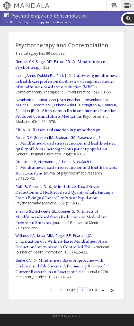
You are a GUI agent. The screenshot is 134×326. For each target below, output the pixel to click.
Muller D (22, 104)
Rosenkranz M (97, 99)
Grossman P (25, 161)
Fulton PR (62, 61)
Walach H (85, 161)
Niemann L (47, 161)
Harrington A (89, 104)
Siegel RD (44, 61)
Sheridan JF (24, 110)
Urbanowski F (65, 104)
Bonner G (66, 211)
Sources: (14, 22)
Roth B (21, 186)
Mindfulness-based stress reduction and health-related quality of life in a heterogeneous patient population (65, 146)
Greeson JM (43, 137)
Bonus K (109, 104)
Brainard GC (65, 137)
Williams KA (25, 235)
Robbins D (37, 186)
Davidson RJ (25, 99)
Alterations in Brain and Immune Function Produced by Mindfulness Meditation (66, 113)
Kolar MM (45, 235)
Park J (61, 75)
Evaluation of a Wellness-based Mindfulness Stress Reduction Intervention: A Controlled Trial (61, 244)
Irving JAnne (25, 75)
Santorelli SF (42, 104)
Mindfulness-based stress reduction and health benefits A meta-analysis (66, 170)
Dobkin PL (45, 75)
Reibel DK (23, 137)
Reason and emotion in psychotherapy (66, 129)
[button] (127, 5)
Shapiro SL (24, 211)
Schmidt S (66, 161)
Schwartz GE (45, 211)
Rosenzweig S (89, 137)
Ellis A (20, 129)
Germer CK (24, 61)
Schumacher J (71, 99)
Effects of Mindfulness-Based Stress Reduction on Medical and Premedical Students (61, 216)
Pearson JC (82, 235)
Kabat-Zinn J (48, 99)
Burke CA (23, 260)
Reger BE (63, 235)
